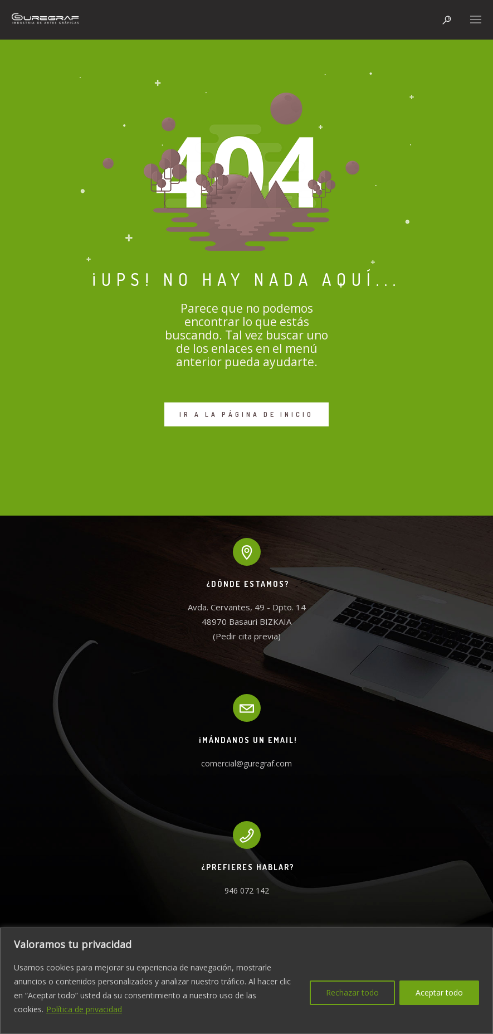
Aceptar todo (439, 992)
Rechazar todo (352, 992)
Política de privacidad (84, 1009)
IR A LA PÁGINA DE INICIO (246, 414)
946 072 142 (246, 890)
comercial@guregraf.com (246, 763)
